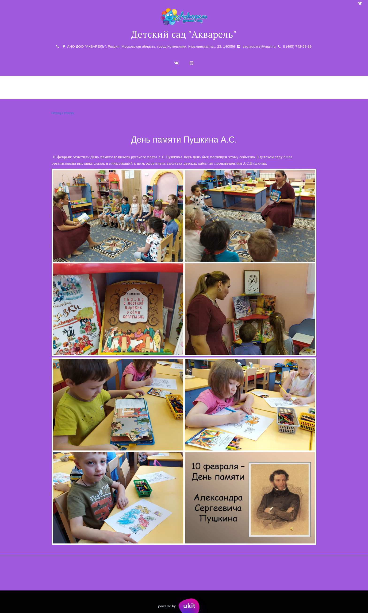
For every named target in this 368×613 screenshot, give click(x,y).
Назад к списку (62, 113)
